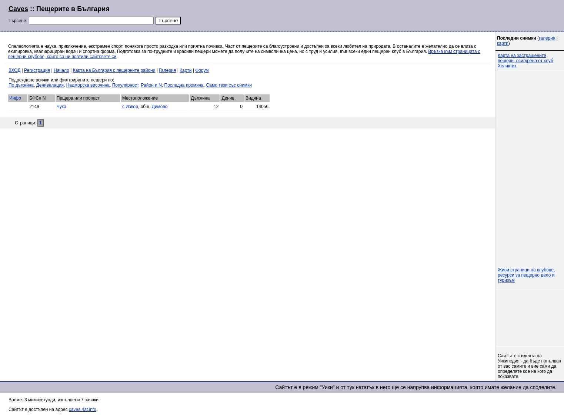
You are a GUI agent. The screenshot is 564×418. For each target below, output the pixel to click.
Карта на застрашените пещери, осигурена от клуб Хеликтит (525, 60)
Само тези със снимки (228, 85)
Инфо (15, 98)
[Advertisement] (465, 15)
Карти (185, 70)
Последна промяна (184, 85)
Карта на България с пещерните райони (114, 70)
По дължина (21, 85)
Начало (61, 70)
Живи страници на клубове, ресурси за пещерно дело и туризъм (526, 275)
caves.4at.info (82, 409)
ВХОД (14, 70)
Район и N (151, 85)
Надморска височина (88, 85)
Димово (160, 106)
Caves (18, 9)
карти (502, 43)
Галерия (167, 70)
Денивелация (50, 85)
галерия (547, 38)
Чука (61, 106)
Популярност (125, 85)
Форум (201, 70)
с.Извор (130, 106)
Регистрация (37, 70)
